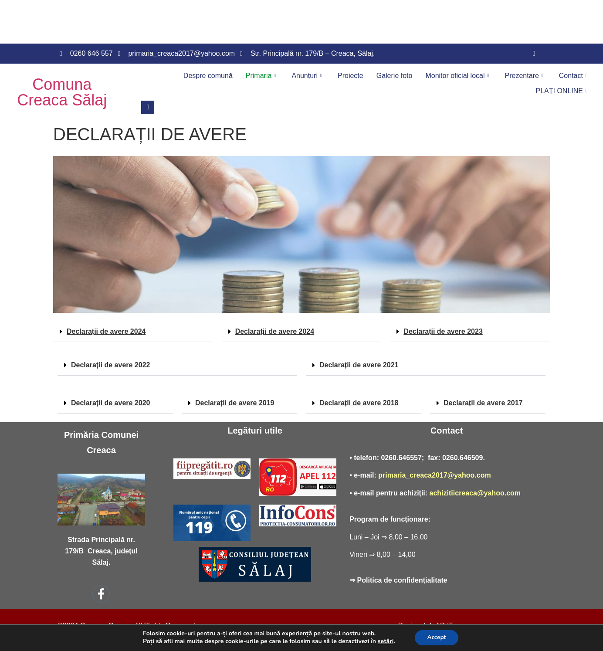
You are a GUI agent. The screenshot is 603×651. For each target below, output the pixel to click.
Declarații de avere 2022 (110, 365)
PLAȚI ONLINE (561, 91)
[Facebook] (533, 53)
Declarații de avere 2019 (234, 403)
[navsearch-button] (147, 107)
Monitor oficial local (457, 75)
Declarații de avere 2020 (110, 403)
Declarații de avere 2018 (358, 403)
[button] (133, 332)
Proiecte (350, 75)
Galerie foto (394, 75)
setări (384, 641)
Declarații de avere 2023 (442, 331)
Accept (437, 637)
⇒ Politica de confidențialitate (398, 580)
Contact (573, 75)
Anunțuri (306, 75)
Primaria (261, 75)
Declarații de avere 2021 (358, 365)
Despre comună (208, 75)
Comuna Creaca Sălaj (62, 92)
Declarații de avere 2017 (483, 403)
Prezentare (524, 75)
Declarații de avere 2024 (106, 331)
